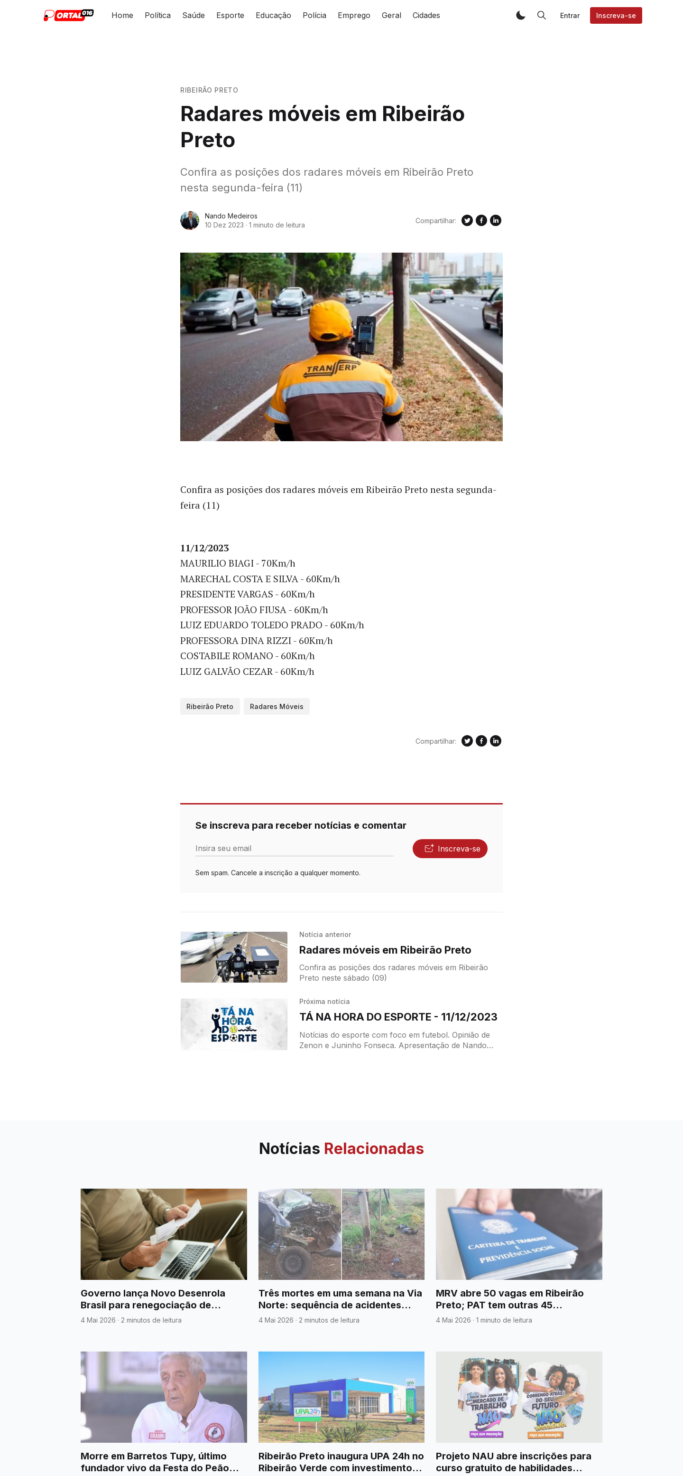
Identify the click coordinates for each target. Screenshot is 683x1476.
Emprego (354, 15)
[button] (520, 15)
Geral (391, 15)
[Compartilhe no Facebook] (481, 220)
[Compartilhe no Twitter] (467, 220)
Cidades (426, 15)
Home (122, 15)
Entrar (570, 15)
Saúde (193, 15)
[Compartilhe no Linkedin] (496, 220)
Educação (273, 15)
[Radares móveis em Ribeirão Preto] (234, 957)
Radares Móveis (277, 706)
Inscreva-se (616, 15)
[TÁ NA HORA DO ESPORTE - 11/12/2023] (234, 1024)
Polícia (314, 15)
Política (158, 15)
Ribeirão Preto (209, 90)
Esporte (230, 15)
